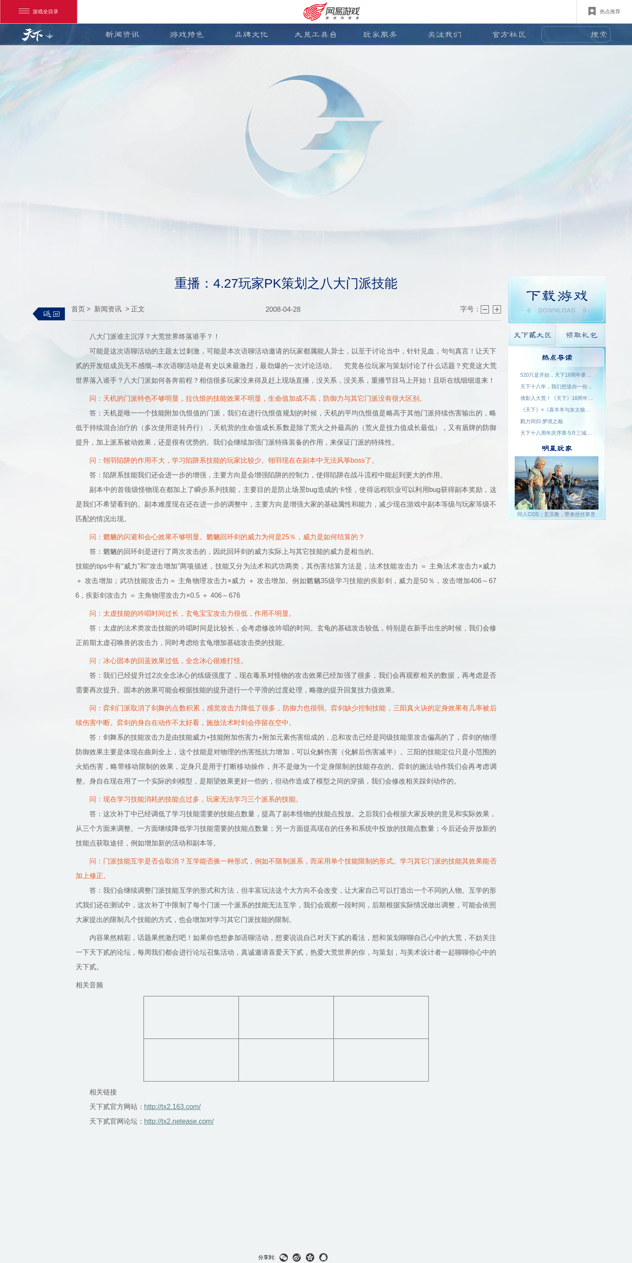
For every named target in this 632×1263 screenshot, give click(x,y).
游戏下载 (557, 299)
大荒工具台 (315, 34)
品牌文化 (251, 34)
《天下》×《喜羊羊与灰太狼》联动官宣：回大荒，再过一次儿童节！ (556, 410)
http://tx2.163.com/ (172, 1106)
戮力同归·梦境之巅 (541, 421)
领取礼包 (581, 334)
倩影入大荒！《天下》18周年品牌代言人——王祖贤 (556, 398)
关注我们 (444, 34)
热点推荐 (604, 11)
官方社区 (509, 34)
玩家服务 (380, 34)
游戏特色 (187, 34)
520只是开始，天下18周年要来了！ (556, 375)
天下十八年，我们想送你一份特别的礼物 (556, 387)
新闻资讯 (122, 34)
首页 (78, 309)
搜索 (599, 34)
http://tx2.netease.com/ (179, 1121)
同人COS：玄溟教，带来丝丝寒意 (556, 514)
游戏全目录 (38, 12)
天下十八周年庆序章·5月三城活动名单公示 (556, 433)
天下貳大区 (532, 334)
